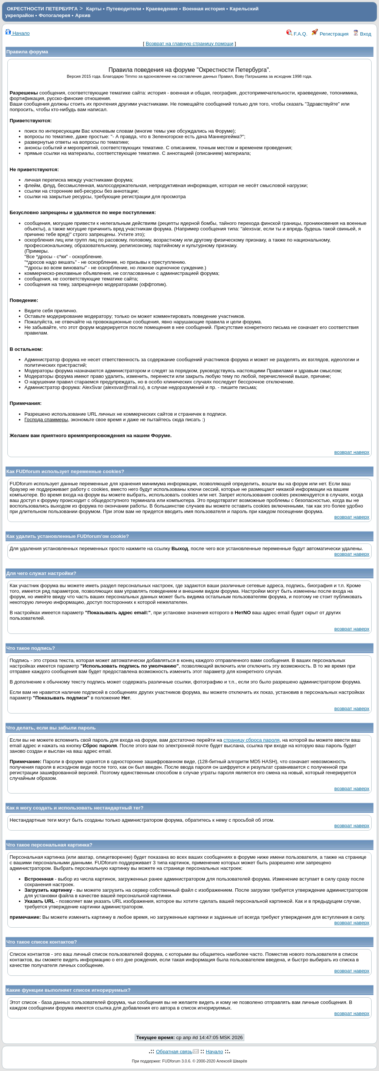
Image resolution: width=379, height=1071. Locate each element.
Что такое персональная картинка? (49, 845)
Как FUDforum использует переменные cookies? (65, 471)
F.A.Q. (297, 34)
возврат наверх (351, 452)
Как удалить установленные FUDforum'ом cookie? (67, 536)
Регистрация (330, 34)
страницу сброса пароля (251, 740)
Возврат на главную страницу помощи (190, 43)
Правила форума (27, 51)
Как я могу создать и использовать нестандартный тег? (75, 808)
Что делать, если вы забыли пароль (51, 728)
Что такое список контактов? (41, 942)
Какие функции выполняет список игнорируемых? (68, 990)
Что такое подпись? (30, 648)
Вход (362, 34)
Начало (17, 33)
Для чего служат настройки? (41, 573)
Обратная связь (174, 1051)
